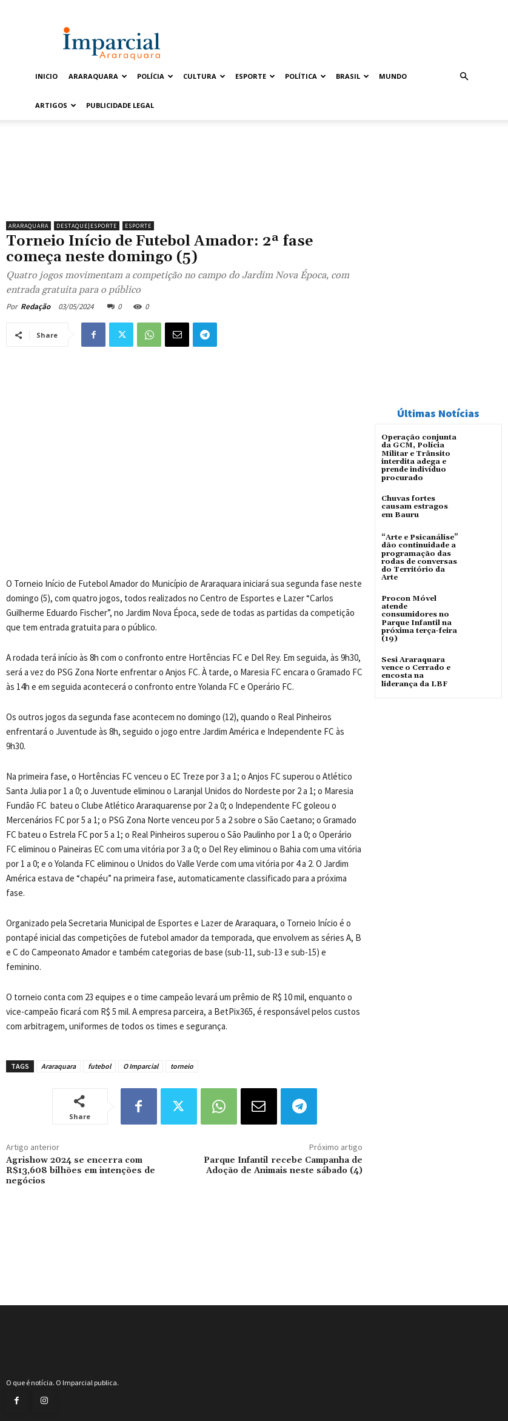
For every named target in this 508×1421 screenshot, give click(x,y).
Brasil (352, 76)
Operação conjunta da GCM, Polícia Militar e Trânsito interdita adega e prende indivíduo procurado (418, 457)
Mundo (393, 76)
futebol (99, 1066)
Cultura (204, 76)
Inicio (46, 76)
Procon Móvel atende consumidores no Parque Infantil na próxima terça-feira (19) (419, 617)
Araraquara (98, 76)
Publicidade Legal (120, 105)
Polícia (155, 76)
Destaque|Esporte (86, 225)
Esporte (255, 76)
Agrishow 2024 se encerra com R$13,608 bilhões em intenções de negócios (80, 1170)
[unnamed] (184, 183)
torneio (181, 1066)
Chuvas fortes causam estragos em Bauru (414, 505)
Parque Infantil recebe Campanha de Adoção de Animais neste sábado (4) (283, 1165)
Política (305, 76)
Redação (35, 306)
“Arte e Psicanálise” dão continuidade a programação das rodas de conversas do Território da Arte (419, 556)
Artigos (55, 105)
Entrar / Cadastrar (58, 8)
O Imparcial (140, 1066)
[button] (463, 76)
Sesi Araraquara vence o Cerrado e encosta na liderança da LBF (415, 670)
